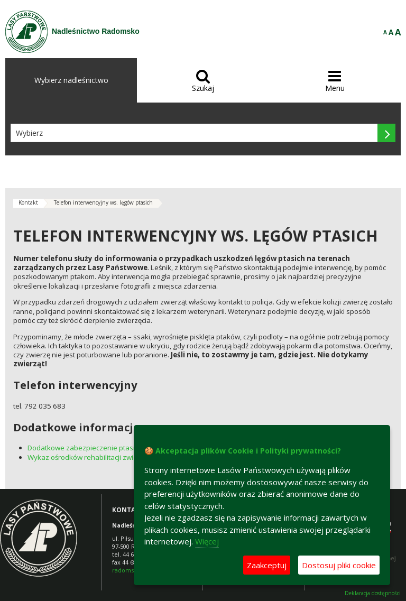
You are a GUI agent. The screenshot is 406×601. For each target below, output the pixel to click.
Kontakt (28, 202)
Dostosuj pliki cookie (339, 565)
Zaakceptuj (267, 565)
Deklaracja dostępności (373, 593)
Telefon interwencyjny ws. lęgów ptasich (103, 202)
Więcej (207, 541)
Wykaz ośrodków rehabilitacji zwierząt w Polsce (103, 457)
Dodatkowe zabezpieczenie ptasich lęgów (95, 447)
